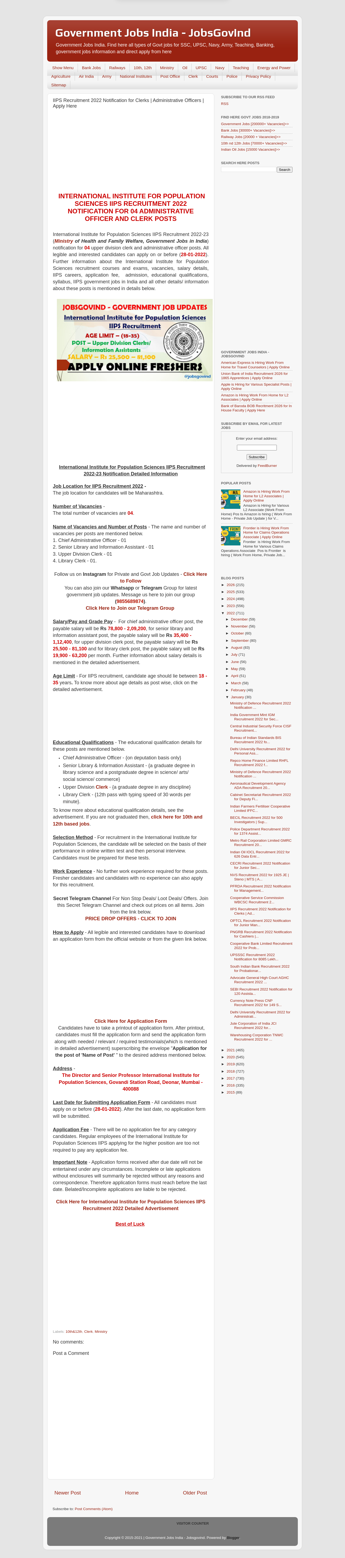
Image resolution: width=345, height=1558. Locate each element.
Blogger (233, 1538)
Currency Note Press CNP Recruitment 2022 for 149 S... (256, 1003)
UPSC (201, 67)
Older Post (195, 1493)
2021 (231, 1050)
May (235, 669)
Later (146, 25)
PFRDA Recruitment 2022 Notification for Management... (260, 888)
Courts (212, 76)
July (235, 655)
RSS (225, 104)
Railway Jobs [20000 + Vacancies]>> (251, 137)
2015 (231, 1092)
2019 (231, 1064)
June (235, 662)
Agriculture (61, 76)
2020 (231, 1057)
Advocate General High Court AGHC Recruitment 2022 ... (259, 980)
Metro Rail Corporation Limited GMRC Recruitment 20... (261, 842)
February (239, 690)
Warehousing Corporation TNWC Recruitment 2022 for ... (256, 1037)
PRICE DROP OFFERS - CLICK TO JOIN (130, 918)
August (237, 648)
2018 (231, 1071)
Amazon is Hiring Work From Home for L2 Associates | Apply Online (254, 397)
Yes (200, 25)
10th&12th (73, 1332)
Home (132, 1493)
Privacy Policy (258, 76)
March (236, 683)
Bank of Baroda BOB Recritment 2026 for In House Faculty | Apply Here (256, 408)
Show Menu (63, 67)
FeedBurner (267, 466)
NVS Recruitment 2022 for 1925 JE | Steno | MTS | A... (259, 877)
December (240, 619)
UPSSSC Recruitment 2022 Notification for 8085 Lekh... (254, 957)
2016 (231, 1085)
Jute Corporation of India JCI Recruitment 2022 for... (253, 1025)
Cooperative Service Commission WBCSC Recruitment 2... (257, 900)
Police (231, 76)
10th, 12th (143, 67)
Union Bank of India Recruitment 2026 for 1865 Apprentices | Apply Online (254, 376)
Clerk (193, 76)
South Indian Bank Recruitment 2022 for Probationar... (260, 968)
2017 (231, 1078)
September (240, 641)
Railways (117, 67)
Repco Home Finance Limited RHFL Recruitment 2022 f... (259, 763)
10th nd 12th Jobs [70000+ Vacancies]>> (254, 143)
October (238, 633)
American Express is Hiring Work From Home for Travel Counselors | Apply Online (255, 365)
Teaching (241, 67)
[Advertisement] (131, 152)
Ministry (167, 67)
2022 (231, 613)
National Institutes (136, 76)
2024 (231, 599)
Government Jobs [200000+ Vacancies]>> (255, 124)
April (235, 676)
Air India (86, 76)
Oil (184, 67)
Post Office (170, 76)
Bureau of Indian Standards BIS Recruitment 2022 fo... (255, 740)
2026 (231, 585)
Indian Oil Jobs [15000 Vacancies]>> (250, 149)
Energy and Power (274, 67)
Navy (219, 67)
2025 (231, 592)
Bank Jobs (91, 67)
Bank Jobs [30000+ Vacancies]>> (248, 130)
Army (107, 76)
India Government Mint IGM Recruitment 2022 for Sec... (254, 717)
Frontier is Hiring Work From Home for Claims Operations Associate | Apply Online (266, 532)
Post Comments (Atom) (94, 1509)
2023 (231, 606)
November (240, 626)
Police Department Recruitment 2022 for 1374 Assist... (260, 831)
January (238, 697)
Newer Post (67, 1493)
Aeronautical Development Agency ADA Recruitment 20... (258, 785)
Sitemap (58, 85)
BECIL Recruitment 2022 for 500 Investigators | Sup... (256, 820)
